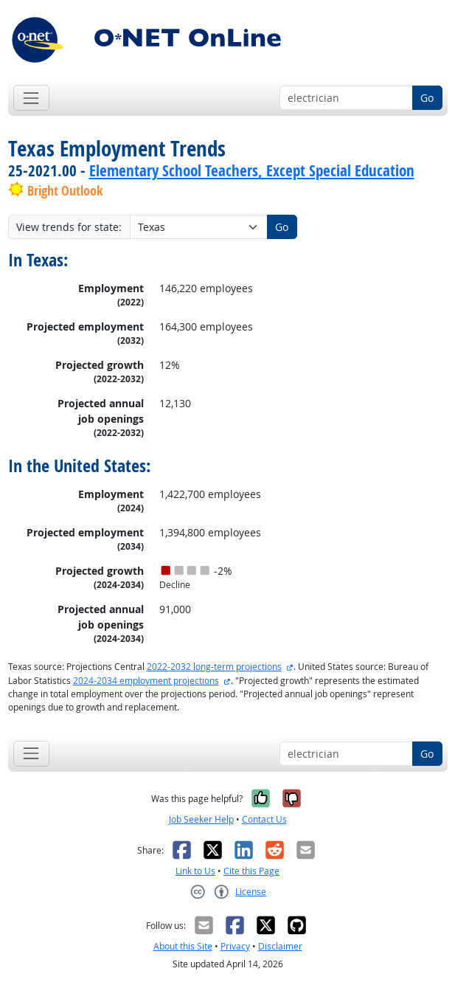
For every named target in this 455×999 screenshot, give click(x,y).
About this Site (182, 946)
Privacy (235, 946)
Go (427, 98)
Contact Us (264, 819)
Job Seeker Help (201, 819)
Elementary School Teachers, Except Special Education (251, 170)
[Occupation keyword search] (346, 98)
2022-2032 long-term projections (214, 666)
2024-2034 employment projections (146, 680)
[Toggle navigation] (31, 98)
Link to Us (195, 871)
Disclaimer (280, 946)
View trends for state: (69, 227)
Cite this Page (251, 871)
